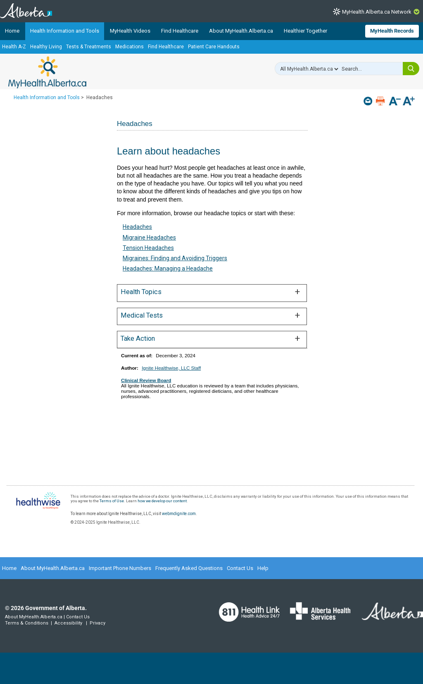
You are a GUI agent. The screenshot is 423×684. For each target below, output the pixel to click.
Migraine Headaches (149, 237)
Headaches (137, 226)
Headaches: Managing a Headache (168, 268)
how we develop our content (162, 501)
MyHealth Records (392, 31)
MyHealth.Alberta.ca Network (376, 12)
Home (12, 31)
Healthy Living (46, 47)
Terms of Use (112, 501)
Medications (129, 47)
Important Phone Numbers (120, 568)
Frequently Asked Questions (189, 568)
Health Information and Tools (64, 31)
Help (263, 568)
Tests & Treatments (88, 47)
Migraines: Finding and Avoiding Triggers (175, 258)
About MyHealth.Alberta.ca (241, 31)
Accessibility (68, 623)
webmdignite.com (179, 513)
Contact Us (240, 568)
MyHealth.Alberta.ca (47, 72)
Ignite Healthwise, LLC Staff (171, 367)
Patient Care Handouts (214, 47)
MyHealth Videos (130, 31)
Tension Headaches (148, 248)
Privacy (97, 623)
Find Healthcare (179, 31)
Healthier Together (305, 31)
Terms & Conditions (26, 623)
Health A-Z (14, 47)
